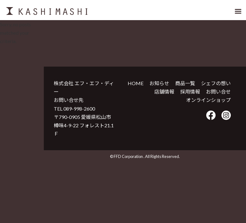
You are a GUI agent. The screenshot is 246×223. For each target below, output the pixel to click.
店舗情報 (164, 91)
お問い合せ (218, 91)
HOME (136, 83)
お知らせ (159, 83)
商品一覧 (185, 83)
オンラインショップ (208, 100)
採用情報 (190, 91)
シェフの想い (216, 83)
